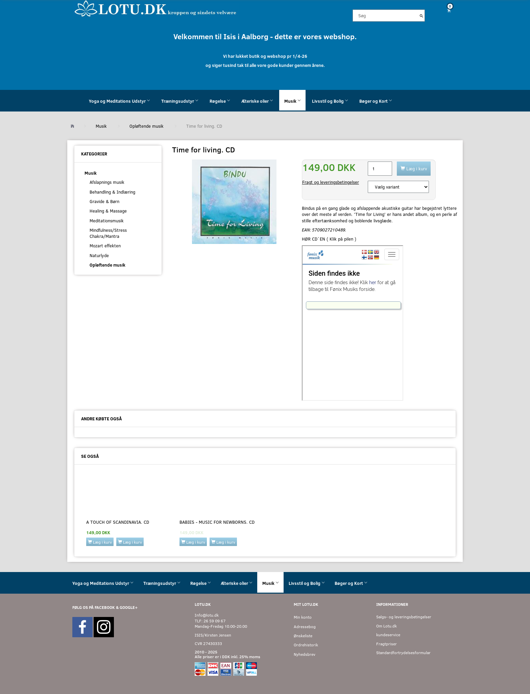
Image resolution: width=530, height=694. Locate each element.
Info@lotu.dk (207, 615)
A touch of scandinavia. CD (117, 522)
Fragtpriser (386, 643)
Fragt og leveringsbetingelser (330, 182)
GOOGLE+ (129, 607)
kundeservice (388, 634)
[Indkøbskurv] (446, 10)
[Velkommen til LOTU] (156, 8)
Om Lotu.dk (386, 625)
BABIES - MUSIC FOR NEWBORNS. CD (217, 522)
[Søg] (421, 16)
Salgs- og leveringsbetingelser (403, 616)
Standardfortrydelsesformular (403, 652)
